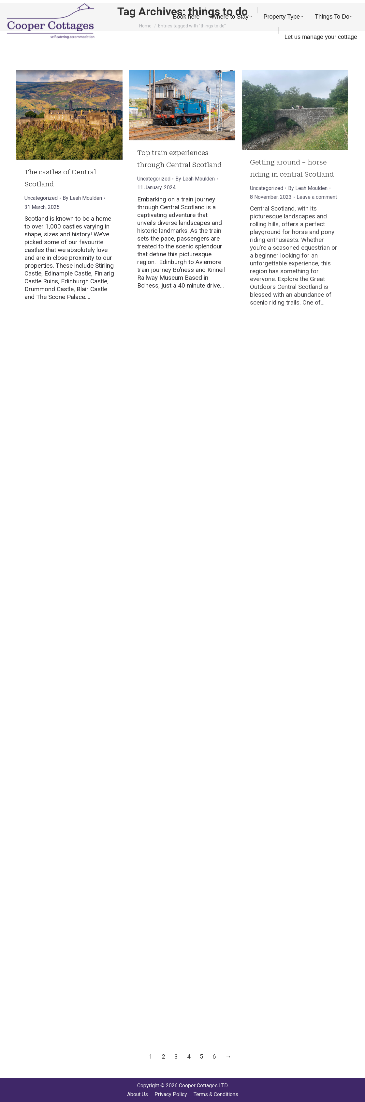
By (82, 198)
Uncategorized (41, 198)
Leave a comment (317, 197)
